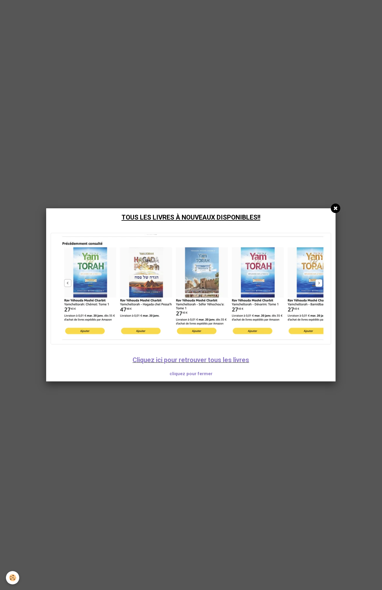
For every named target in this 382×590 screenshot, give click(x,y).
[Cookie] (12, 577)
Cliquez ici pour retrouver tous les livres (191, 360)
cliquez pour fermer (191, 373)
